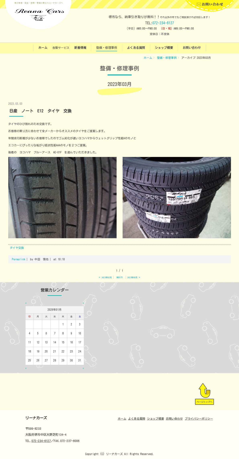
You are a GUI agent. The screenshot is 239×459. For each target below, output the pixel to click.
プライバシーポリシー (199, 418)
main (120, 277)
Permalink (18, 259)
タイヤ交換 (17, 247)
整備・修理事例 (106, 47)
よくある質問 (136, 47)
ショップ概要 (164, 47)
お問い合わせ (192, 47)
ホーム (42, 47)
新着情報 (80, 47)
